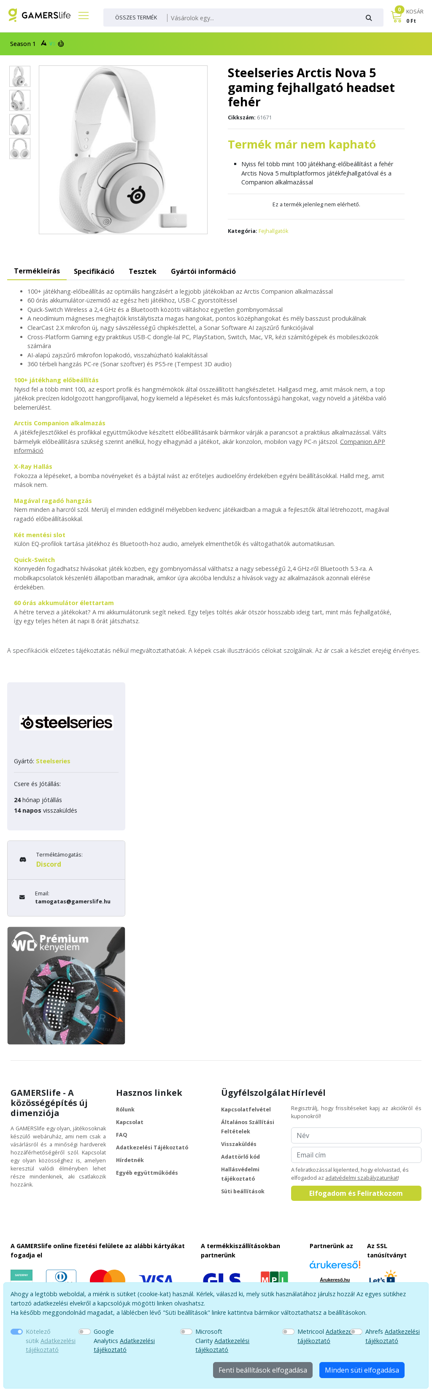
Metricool (329, 1336)
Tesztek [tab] (143, 271)
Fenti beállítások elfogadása (263, 1370)
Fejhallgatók (273, 231)
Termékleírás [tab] (37, 271)
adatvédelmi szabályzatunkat (361, 1177)
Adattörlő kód (240, 1156)
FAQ (121, 1134)
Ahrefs (392, 1336)
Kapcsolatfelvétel (246, 1109)
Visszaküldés (238, 1144)
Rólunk (125, 1109)
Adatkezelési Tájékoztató (152, 1147)
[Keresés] (261, 18)
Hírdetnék (130, 1160)
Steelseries (53, 761)
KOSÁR (415, 11)
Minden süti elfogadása (362, 1370)
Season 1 (36, 43)
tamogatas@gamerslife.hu (73, 901)
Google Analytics (124, 1340)
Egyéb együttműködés (147, 1172)
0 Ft (411, 20)
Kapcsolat (129, 1122)
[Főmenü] (80, 15)
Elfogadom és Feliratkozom (356, 1193)
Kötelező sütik (51, 1340)
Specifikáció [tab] (94, 271)
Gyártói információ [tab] (203, 271)
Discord (48, 864)
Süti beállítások (243, 1191)
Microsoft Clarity (222, 1340)
